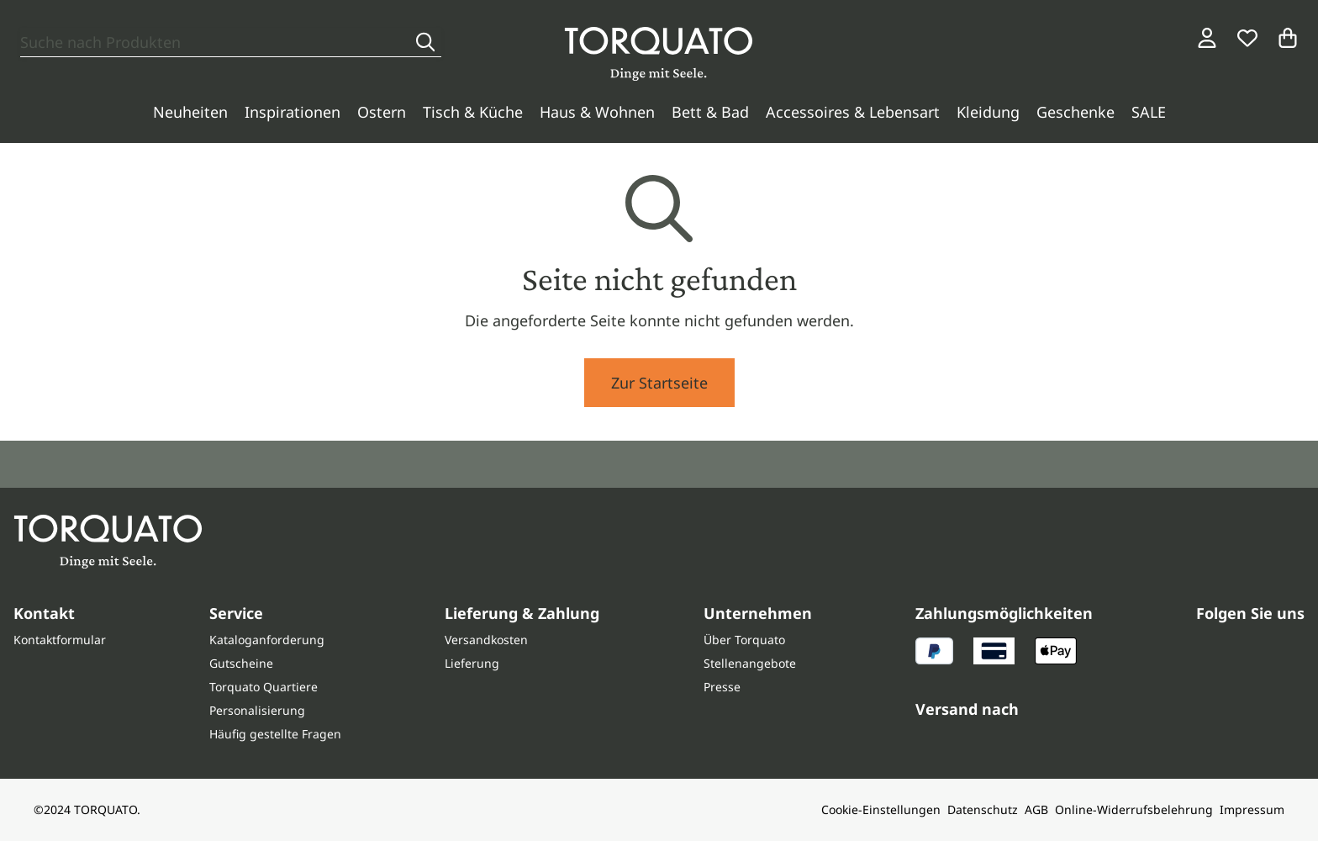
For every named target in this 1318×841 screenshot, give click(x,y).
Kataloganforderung (266, 640)
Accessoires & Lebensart (853, 112)
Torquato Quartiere (263, 687)
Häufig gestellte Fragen (275, 734)
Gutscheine (241, 663)
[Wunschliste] (1247, 38)
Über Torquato (744, 640)
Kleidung (988, 112)
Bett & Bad (710, 112)
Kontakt (44, 613)
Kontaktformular (59, 640)
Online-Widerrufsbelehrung (1134, 809)
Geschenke (1075, 112)
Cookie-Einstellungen (881, 809)
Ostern (381, 112)
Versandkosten (486, 640)
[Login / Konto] (1207, 38)
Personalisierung (257, 710)
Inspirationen (292, 112)
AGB (1036, 809)
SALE (1148, 112)
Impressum (1252, 809)
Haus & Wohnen (597, 112)
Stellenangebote (750, 663)
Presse (722, 687)
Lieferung (472, 663)
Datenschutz (982, 809)
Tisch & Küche (473, 112)
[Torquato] (658, 54)
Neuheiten (190, 112)
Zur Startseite (659, 383)
